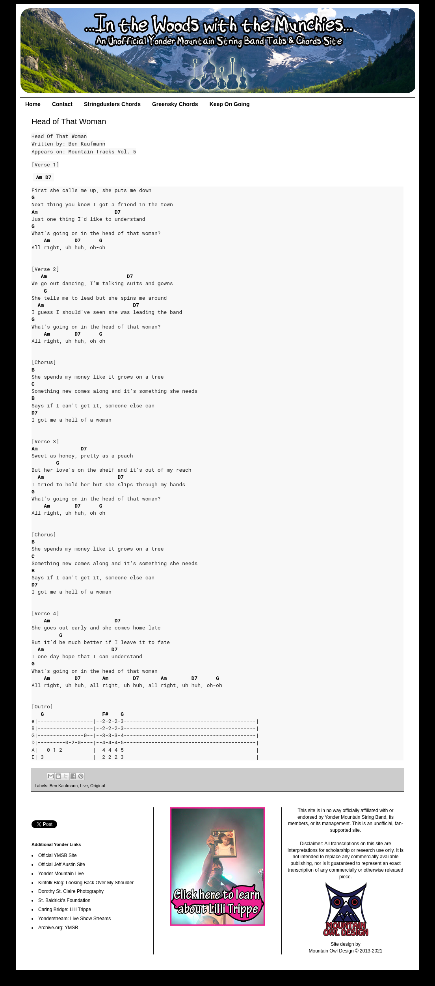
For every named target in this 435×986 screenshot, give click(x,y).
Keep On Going (230, 104)
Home (33, 104)
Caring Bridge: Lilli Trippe (64, 909)
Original (97, 785)
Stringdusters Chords (112, 104)
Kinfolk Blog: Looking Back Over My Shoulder (86, 882)
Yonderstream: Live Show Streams (74, 918)
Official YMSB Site (57, 855)
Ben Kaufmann (64, 785)
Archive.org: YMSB (58, 927)
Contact (62, 104)
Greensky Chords (175, 104)
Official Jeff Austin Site (61, 864)
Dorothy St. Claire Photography (71, 891)
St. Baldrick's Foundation (64, 900)
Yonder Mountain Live (61, 873)
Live (84, 785)
